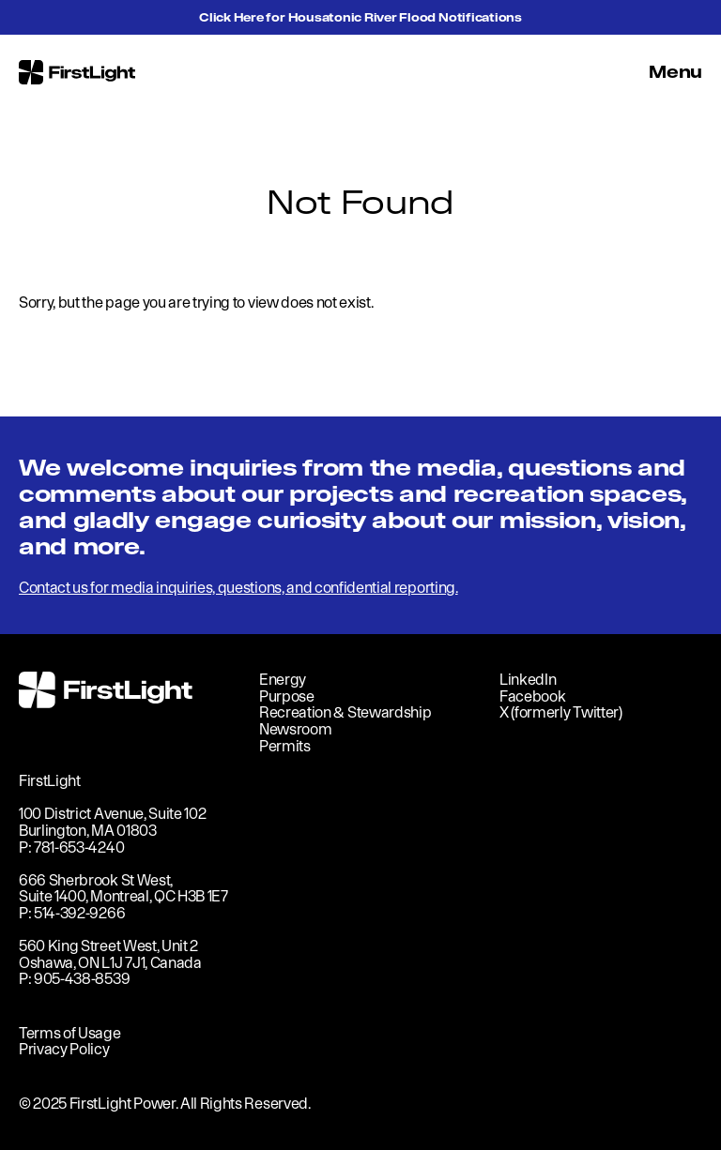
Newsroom (295, 728)
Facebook (532, 696)
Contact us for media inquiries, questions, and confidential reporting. (238, 587)
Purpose (286, 696)
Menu (675, 72)
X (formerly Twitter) (560, 712)
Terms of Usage (70, 1032)
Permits (285, 745)
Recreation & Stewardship (345, 712)
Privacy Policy (64, 1048)
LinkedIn (527, 679)
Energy (282, 679)
